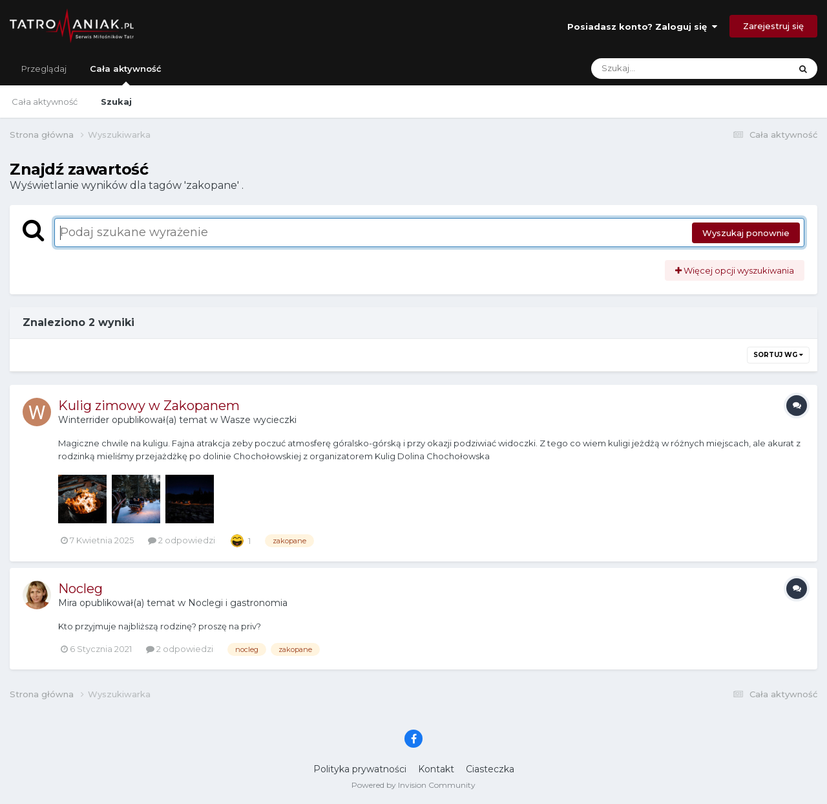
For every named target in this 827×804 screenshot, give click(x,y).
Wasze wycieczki (258, 420)
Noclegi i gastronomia (238, 603)
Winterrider (83, 420)
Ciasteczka (490, 769)
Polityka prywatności (359, 769)
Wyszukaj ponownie (746, 233)
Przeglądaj (44, 68)
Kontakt (436, 769)
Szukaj (116, 101)
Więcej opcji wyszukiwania (734, 270)
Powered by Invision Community (413, 785)
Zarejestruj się (773, 26)
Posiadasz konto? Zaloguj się (642, 26)
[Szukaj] (660, 68)
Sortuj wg (778, 355)
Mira (67, 603)
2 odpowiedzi (181, 540)
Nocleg (80, 588)
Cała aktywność (126, 74)
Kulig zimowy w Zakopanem (149, 405)
